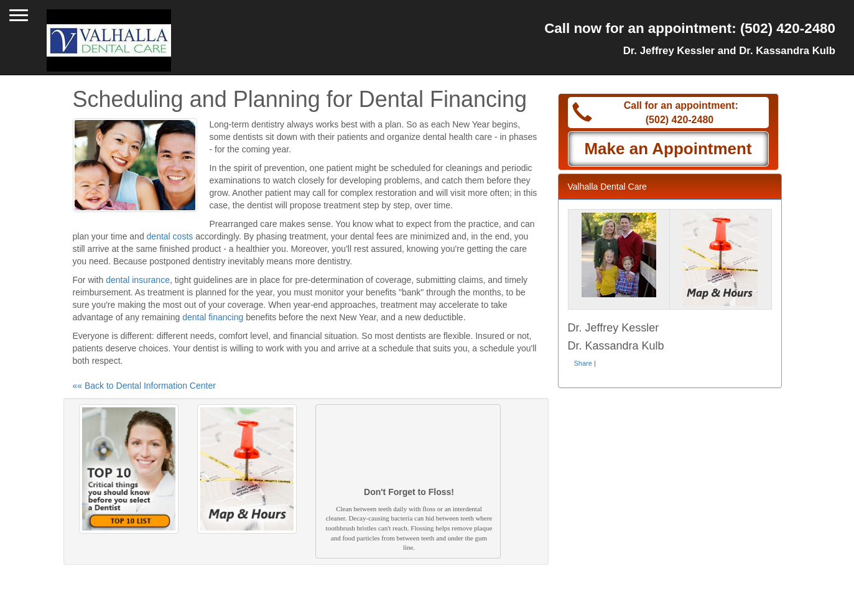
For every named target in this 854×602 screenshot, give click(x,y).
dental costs (170, 236)
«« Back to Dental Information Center (144, 386)
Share (583, 363)
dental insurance (138, 280)
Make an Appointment (667, 148)
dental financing (212, 317)
